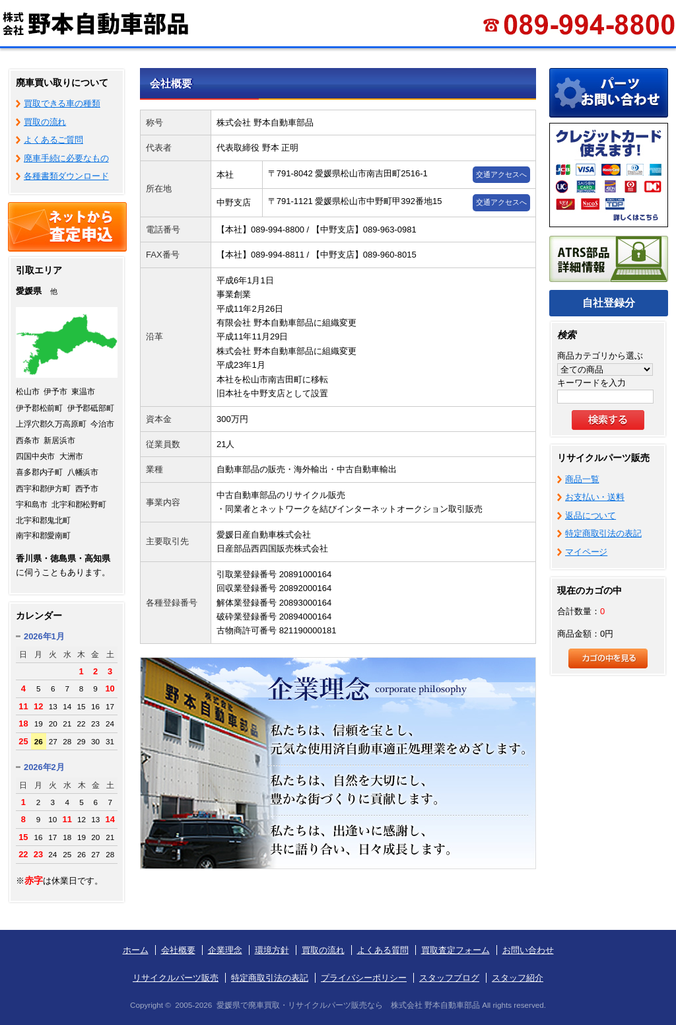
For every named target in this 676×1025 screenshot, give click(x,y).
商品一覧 (582, 479)
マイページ (586, 552)
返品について (590, 515)
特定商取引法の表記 (603, 533)
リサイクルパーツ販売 (176, 978)
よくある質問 (383, 950)
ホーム (136, 950)
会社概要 (178, 950)
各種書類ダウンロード (66, 176)
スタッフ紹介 (517, 978)
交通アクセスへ (501, 174)
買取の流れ (45, 122)
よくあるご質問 (53, 140)
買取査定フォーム (455, 950)
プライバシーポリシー (364, 978)
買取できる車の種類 (62, 103)
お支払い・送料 (595, 497)
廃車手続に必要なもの (66, 158)
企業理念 (225, 950)
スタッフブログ (449, 978)
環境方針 (272, 950)
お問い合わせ (528, 950)
